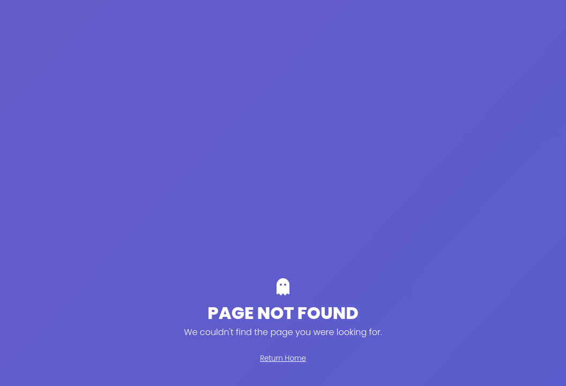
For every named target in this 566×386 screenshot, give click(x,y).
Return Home (283, 358)
